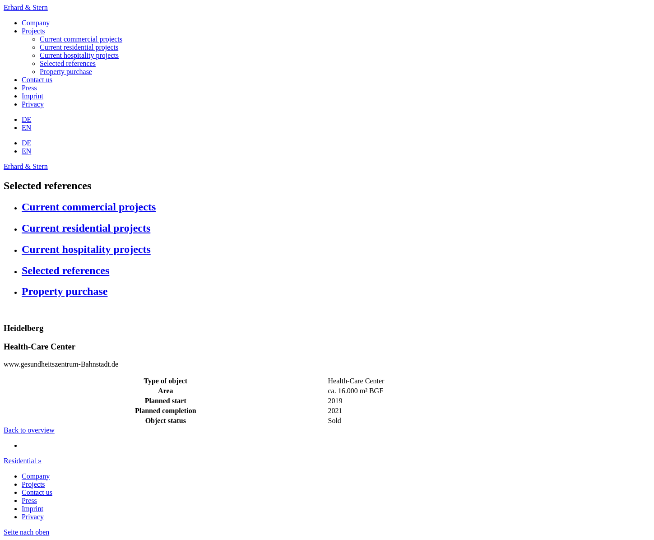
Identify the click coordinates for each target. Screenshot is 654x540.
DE (26, 119)
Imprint (32, 96)
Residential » (23, 461)
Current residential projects (79, 47)
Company (36, 23)
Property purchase (66, 71)
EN (26, 127)
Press (29, 88)
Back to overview (29, 430)
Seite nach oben (26, 532)
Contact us (37, 80)
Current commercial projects (81, 39)
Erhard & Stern (26, 7)
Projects (33, 31)
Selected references (68, 63)
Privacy (33, 104)
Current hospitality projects (79, 55)
